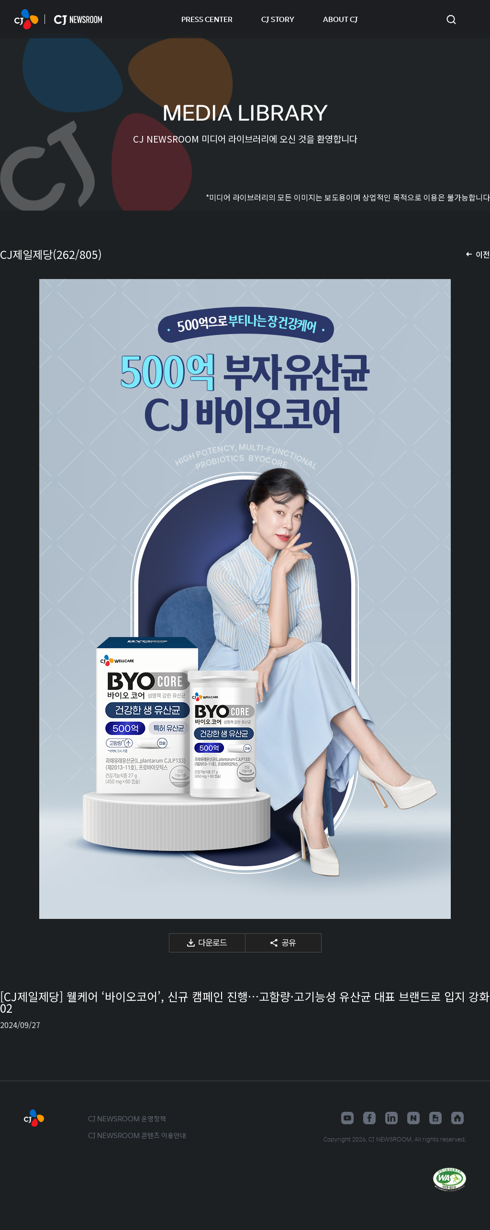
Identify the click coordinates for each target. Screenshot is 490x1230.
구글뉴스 (435, 1118)
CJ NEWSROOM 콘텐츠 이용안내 (137, 1135)
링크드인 (391, 1118)
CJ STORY (277, 19)
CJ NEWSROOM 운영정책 (127, 1118)
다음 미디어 (471, 599)
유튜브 (347, 1118)
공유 (288, 942)
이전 (483, 254)
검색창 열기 (451, 19)
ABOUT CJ (340, 19)
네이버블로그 (413, 1118)
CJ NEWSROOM (26, 19)
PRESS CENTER (207, 19)
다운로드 (212, 942)
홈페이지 (457, 1118)
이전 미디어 (19, 599)
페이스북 (369, 1118)
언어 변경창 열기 (471, 19)
